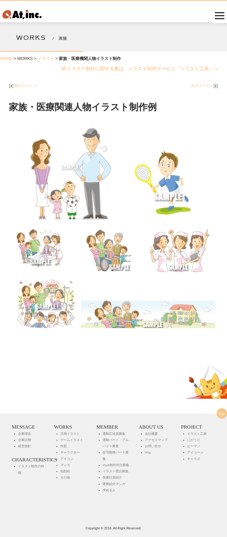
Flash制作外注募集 (116, 465)
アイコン (66, 458)
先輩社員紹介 (112, 477)
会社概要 (151, 433)
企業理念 (24, 433)
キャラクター (70, 452)
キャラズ (193, 458)
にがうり (193, 440)
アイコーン (195, 452)
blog (148, 452)
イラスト (46, 58)
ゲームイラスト (71, 440)
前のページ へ (23, 86)
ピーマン (193, 446)
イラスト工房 (197, 433)
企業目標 (24, 440)
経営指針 (24, 446)
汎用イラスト (70, 433)
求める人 (109, 490)
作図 (63, 446)
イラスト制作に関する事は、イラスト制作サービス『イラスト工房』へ (139, 68)
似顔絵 (65, 471)
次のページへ (204, 86)
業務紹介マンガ (114, 484)
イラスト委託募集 (116, 471)
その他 (65, 477)
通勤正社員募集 (114, 433)
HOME (6, 58)
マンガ (65, 465)
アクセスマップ (156, 440)
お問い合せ (153, 446)
